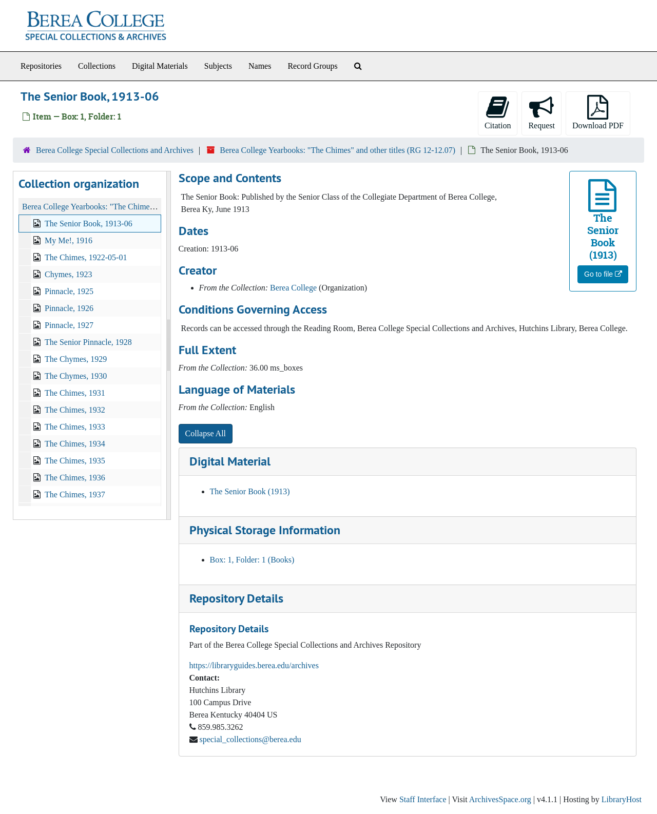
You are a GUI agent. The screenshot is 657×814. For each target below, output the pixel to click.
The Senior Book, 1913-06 (88, 223)
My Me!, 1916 (68, 240)
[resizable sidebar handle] (168, 345)
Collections (96, 66)
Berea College (293, 287)
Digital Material (229, 461)
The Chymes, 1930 (76, 376)
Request (541, 112)
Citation (498, 112)
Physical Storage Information (264, 530)
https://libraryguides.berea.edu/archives (254, 665)
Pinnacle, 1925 (69, 291)
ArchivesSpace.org (500, 799)
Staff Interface (423, 799)
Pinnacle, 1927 (69, 325)
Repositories (41, 66)
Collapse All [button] (205, 433)
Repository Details (236, 598)
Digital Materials (160, 66)
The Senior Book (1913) (250, 491)
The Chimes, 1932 (75, 409)
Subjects (218, 66)
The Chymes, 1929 (76, 359)
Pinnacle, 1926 (69, 308)
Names (259, 66)
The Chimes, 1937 (75, 494)
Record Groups (312, 66)
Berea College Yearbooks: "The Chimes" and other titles (114, 206)
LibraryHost (622, 799)
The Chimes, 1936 (75, 477)
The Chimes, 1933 (75, 426)
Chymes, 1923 (68, 274)
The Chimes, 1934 (75, 443)
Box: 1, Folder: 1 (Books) (252, 559)
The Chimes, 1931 (75, 393)
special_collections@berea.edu (250, 739)
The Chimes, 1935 (75, 460)
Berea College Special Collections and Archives (115, 150)
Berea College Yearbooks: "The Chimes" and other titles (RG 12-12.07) (337, 150)
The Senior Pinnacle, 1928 (88, 342)
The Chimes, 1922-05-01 (86, 257)
